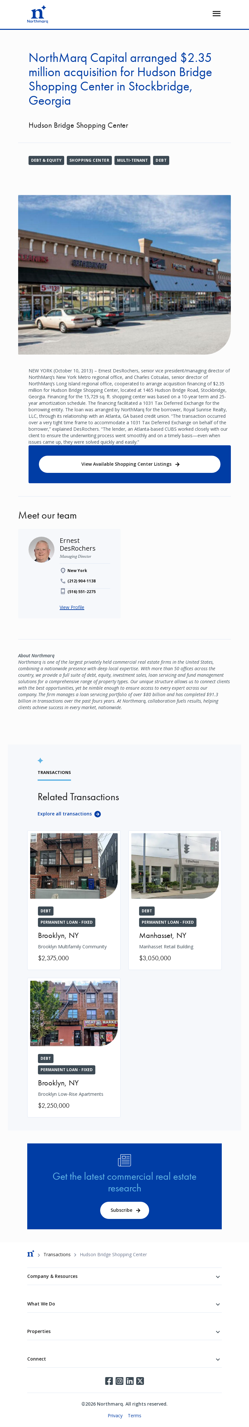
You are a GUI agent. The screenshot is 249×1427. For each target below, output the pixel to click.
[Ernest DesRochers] (78, 544)
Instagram (119, 1381)
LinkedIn (130, 1381)
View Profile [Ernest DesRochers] (72, 607)
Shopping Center (89, 160)
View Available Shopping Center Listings (126, 464)
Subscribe (121, 1210)
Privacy (115, 1415)
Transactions (57, 1254)
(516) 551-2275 (81, 591)
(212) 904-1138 (81, 581)
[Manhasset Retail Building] (175, 900)
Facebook (109, 1381)
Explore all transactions (65, 814)
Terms (134, 1415)
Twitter (140, 1381)
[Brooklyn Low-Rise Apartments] (74, 1047)
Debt (161, 160)
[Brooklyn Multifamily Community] (74, 900)
